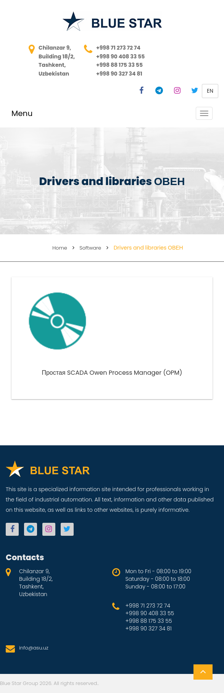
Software (90, 247)
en (210, 91)
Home (59, 247)
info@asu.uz (33, 647)
